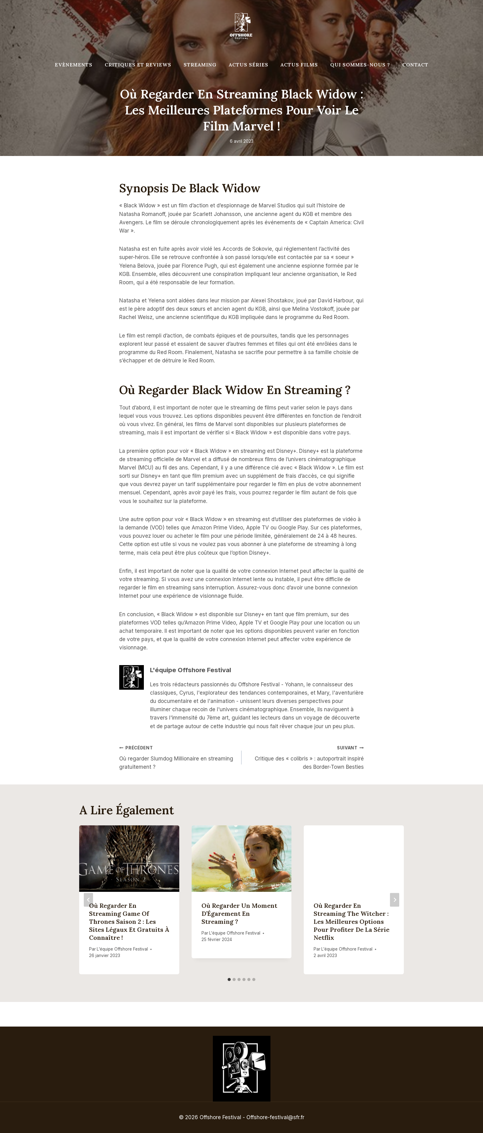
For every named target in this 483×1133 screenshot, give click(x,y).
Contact (415, 65)
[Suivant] (394, 900)
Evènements (73, 65)
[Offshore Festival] (241, 26)
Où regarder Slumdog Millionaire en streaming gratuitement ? (177, 757)
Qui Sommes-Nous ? (360, 65)
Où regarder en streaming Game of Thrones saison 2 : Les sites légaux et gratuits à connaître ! (129, 921)
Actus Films (299, 65)
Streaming (200, 65)
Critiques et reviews (138, 65)
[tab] (229, 979)
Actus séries (248, 65)
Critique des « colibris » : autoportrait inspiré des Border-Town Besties (305, 757)
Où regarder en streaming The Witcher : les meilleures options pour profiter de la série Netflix (351, 921)
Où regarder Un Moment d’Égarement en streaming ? (239, 913)
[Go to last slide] (88, 900)
